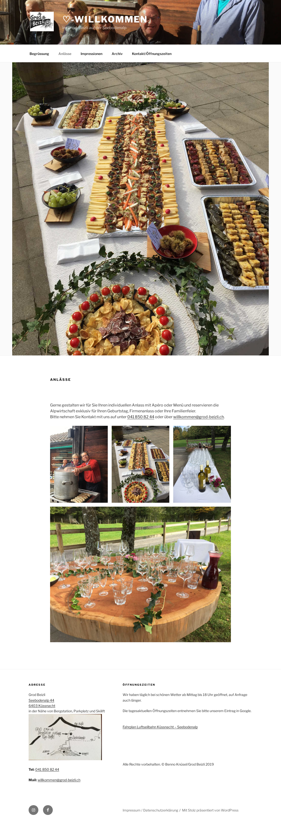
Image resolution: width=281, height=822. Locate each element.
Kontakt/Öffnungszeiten (152, 54)
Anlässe (64, 54)
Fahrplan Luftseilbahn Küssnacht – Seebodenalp (160, 727)
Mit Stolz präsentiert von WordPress (210, 810)
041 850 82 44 (140, 417)
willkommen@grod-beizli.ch (198, 417)
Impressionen (91, 54)
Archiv (117, 54)
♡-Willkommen (105, 19)
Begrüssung (39, 54)
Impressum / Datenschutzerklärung (150, 810)
